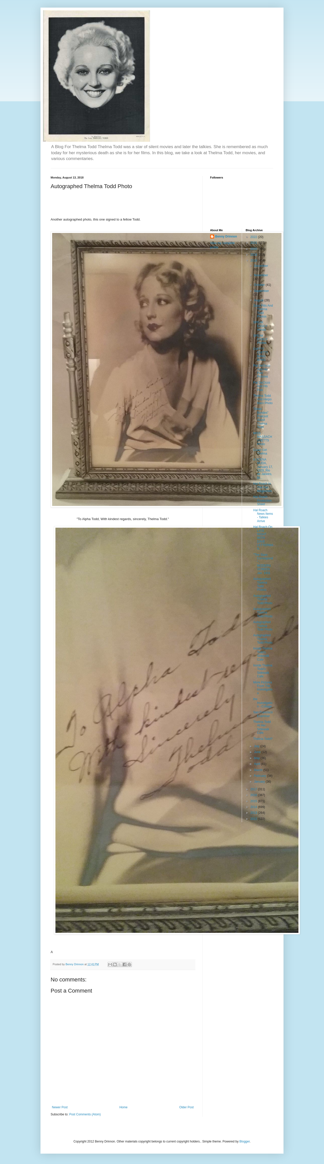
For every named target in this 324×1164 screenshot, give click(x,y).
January (260, 781)
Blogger (244, 1141)
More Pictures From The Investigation (262, 688)
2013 (254, 813)
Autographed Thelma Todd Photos (262, 584)
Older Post (186, 1107)
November (261, 275)
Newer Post (60, 1107)
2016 (254, 795)
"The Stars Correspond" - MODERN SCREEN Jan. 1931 (263, 564)
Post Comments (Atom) (85, 1114)
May (257, 758)
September (261, 291)
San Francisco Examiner (263, 714)
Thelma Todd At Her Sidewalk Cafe (262, 727)
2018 (254, 260)
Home (123, 1107)
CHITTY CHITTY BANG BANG (260, 354)
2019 (254, 255)
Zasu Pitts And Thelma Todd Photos (263, 311)
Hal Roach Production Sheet (262, 500)
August (259, 300)
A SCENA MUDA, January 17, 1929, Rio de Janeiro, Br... (263, 469)
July (257, 746)
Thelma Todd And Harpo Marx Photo (262, 399)
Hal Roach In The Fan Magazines (262, 487)
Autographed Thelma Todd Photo (262, 599)
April (257, 764)
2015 (254, 801)
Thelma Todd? (262, 739)
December (261, 266)
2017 (254, 789)
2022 (254, 237)
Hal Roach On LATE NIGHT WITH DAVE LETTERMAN (263, 537)
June (257, 752)
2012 (254, 819)
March (258, 770)
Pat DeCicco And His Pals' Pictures (261, 371)
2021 (254, 243)
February (260, 776)
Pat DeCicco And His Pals (261, 386)
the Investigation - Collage (262, 702)
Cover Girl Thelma (260, 451)
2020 (254, 249)
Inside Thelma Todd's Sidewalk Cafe (262, 654)
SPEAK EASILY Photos (260, 339)
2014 (254, 807)
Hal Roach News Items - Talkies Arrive (263, 515)
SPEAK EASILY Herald (260, 326)
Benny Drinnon (226, 236)
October (260, 285)
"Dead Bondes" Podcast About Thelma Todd (260, 418)
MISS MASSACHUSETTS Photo (262, 438)
